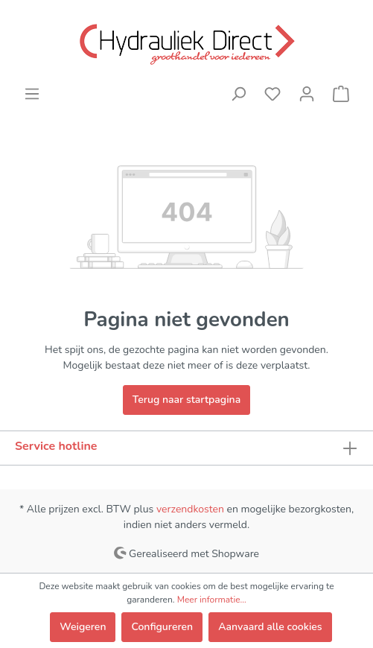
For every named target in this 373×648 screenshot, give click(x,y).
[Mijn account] (307, 94)
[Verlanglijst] (272, 94)
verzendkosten (190, 509)
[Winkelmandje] (341, 94)
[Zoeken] (238, 94)
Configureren (162, 627)
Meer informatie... (211, 600)
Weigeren (83, 627)
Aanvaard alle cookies (270, 627)
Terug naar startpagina (186, 400)
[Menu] (32, 94)
